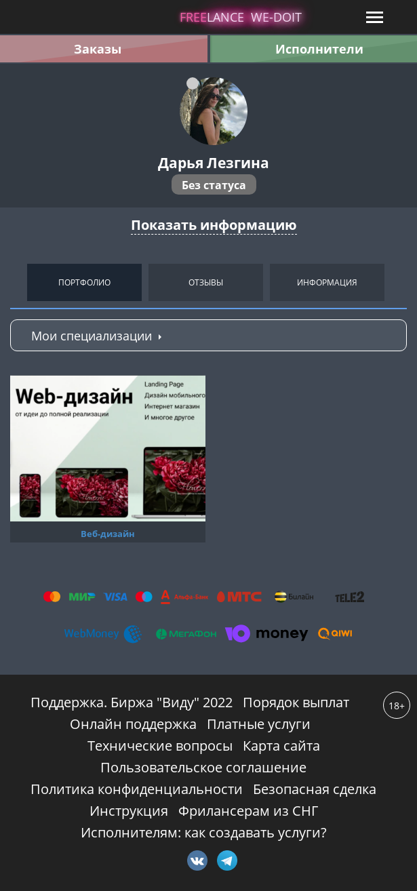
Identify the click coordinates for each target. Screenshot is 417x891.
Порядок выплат (296, 702)
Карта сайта (281, 745)
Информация (327, 282)
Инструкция (129, 810)
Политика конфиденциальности (137, 789)
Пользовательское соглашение (203, 767)
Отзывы (205, 282)
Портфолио (84, 282)
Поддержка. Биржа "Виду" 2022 (132, 702)
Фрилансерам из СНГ (248, 810)
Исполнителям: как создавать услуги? (204, 832)
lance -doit (241, 17)
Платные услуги (259, 724)
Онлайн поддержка (133, 724)
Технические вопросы (160, 745)
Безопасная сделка (314, 789)
